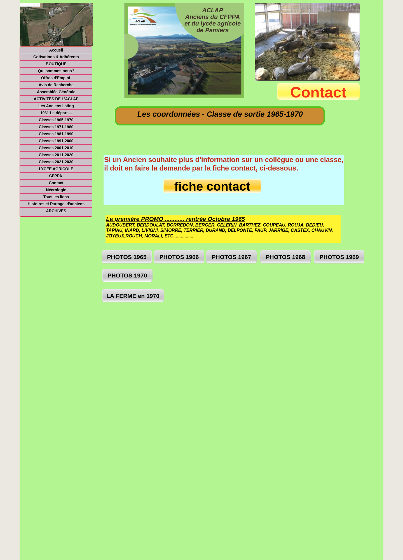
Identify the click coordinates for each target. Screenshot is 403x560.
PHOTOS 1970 (127, 275)
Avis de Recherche (56, 85)
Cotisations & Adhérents (56, 57)
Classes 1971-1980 (56, 127)
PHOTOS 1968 (285, 257)
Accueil (56, 50)
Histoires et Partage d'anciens (56, 204)
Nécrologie (56, 190)
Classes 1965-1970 (56, 120)
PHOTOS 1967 (231, 257)
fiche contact (212, 186)
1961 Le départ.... (56, 113)
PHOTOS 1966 (179, 257)
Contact (56, 183)
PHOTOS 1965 (127, 257)
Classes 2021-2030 (56, 162)
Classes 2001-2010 (56, 148)
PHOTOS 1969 (339, 257)
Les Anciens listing (56, 106)
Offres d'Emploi (56, 78)
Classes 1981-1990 (56, 134)
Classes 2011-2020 (56, 155)
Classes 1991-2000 (56, 141)
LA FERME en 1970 (132, 296)
